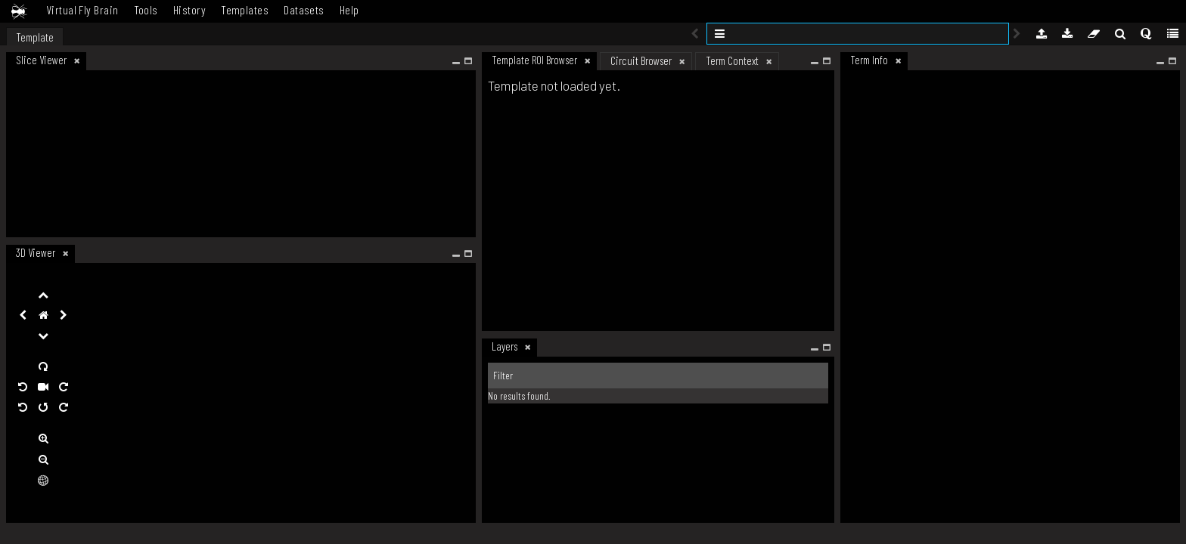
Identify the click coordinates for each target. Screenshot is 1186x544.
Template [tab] (35, 37)
